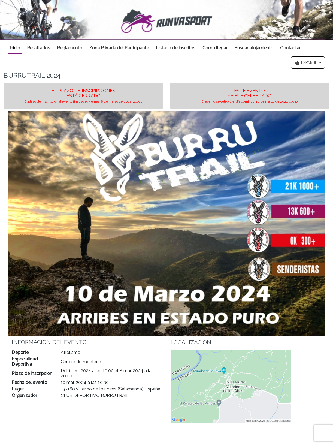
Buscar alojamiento (254, 47)
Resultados (38, 47)
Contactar (290, 47)
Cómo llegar (215, 47)
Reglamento (69, 47)
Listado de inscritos (176, 47)
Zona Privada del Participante (119, 47)
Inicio (15, 47)
